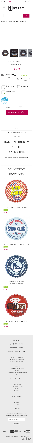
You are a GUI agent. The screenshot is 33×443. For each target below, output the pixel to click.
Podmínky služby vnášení (17, 368)
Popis (16, 128)
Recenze (18, 393)
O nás (17, 404)
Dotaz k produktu (16, 136)
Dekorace (10, 21)
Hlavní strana (4, 21)
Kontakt (17, 402)
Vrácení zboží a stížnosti (17, 361)
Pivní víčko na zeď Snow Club (16, 244)
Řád (17, 370)
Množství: (8, 108)
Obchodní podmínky (18, 357)
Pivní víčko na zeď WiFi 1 (16, 321)
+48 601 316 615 (17, 344)
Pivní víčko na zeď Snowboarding (16, 283)
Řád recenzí (18, 366)
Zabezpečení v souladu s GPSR (16, 132)
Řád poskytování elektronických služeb (17, 372)
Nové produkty (17, 384)
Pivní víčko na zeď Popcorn (16, 207)
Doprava (17, 364)
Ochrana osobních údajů (18, 359)
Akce (17, 388)
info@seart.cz (17, 348)
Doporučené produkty (17, 386)
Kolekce (17, 390)
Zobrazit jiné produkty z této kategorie (16, 157)
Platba (17, 375)
